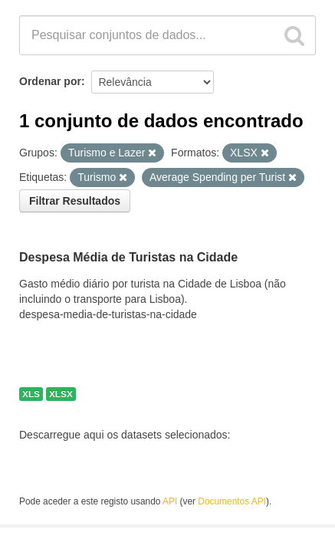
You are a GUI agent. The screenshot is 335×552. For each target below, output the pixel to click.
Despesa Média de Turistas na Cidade (128, 257)
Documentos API (232, 501)
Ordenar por (50, 81)
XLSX (61, 394)
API (170, 501)
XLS (31, 394)
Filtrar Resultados (74, 201)
